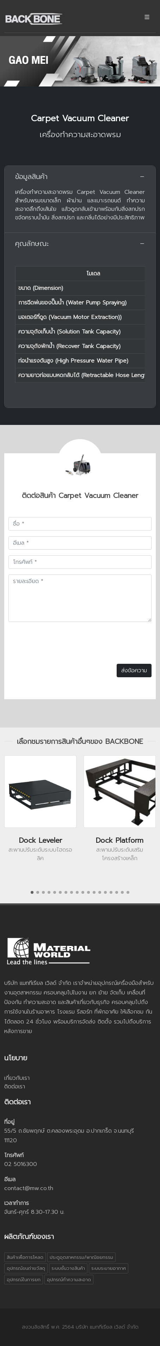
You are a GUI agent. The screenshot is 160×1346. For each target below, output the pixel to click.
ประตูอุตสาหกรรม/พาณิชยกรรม (81, 1257)
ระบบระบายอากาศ (108, 1268)
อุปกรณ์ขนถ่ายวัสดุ (26, 1268)
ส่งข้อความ (134, 670)
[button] (32, 892)
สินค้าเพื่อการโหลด (25, 1257)
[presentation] (62, 641)
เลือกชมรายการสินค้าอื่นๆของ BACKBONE (80, 741)
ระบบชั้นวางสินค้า (68, 1268)
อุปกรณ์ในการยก (24, 1279)
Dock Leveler (40, 840)
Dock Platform (119, 840)
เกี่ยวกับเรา (17, 1078)
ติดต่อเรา (14, 1086)
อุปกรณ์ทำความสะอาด (69, 1279)
